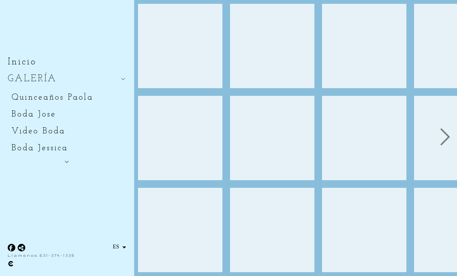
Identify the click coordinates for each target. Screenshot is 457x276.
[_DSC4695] (180, 230)
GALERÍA (32, 79)
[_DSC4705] (272, 46)
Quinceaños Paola (52, 97)
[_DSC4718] (272, 138)
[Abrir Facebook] (11, 247)
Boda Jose (34, 114)
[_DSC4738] (364, 138)
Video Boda (38, 131)
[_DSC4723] (272, 230)
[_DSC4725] (364, 46)
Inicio (22, 62)
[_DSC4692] (180, 138)
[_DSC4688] (180, 46)
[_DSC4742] (364, 230)
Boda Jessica (40, 148)
